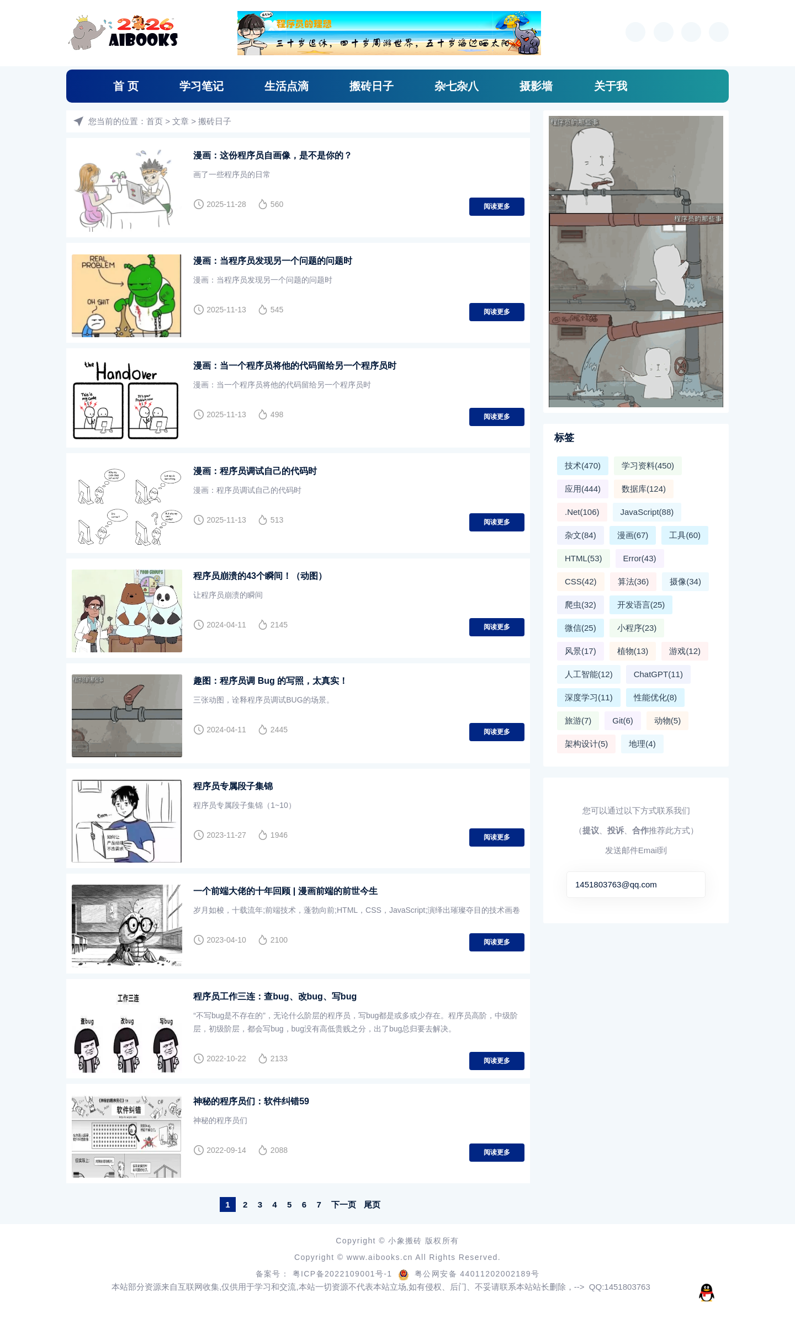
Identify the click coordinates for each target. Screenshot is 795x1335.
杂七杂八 (456, 86)
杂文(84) (580, 535)
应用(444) (583, 488)
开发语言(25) (641, 604)
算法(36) (633, 581)
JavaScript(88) (647, 512)
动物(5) (667, 720)
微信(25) (580, 627)
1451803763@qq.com (616, 884)
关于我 (610, 86)
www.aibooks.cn (381, 1255)
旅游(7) (578, 720)
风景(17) (580, 651)
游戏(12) (685, 651)
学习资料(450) (648, 465)
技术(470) (583, 465)
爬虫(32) (580, 604)
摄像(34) (685, 581)
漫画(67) (633, 535)
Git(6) (622, 720)
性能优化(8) (655, 697)
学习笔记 (201, 86)
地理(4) (642, 743)
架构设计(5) (586, 743)
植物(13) (633, 651)
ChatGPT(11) (658, 674)
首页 (154, 121)
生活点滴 (286, 86)
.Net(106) (582, 512)
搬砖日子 (371, 86)
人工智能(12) (589, 674)
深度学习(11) (589, 697)
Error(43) (639, 558)
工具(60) (685, 535)
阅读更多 (497, 206)
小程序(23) (637, 627)
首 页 (126, 86)
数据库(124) (644, 488)
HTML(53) (583, 558)
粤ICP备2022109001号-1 (344, 1271)
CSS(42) (581, 581)
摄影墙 (536, 86)
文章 (180, 121)
